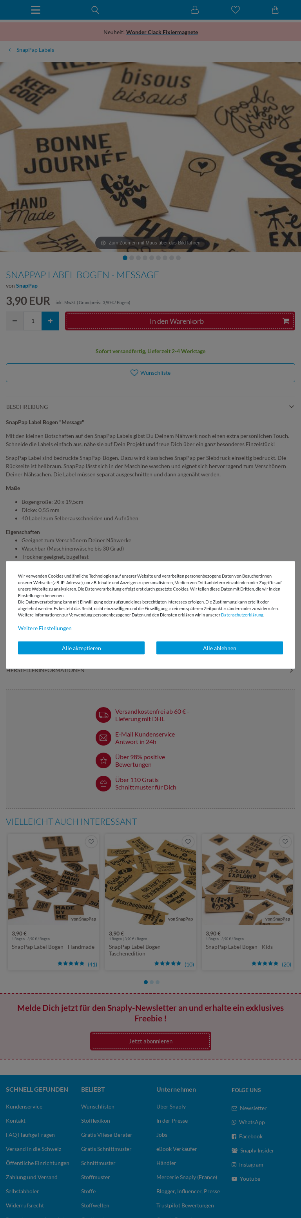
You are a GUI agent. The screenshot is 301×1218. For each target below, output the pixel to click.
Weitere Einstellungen (45, 627)
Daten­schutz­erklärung (242, 614)
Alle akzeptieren (81, 647)
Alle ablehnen (219, 647)
